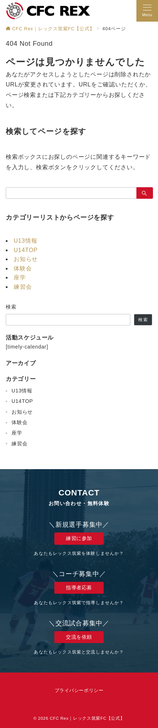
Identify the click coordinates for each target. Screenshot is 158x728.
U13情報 (25, 241)
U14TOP (26, 250)
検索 (11, 307)
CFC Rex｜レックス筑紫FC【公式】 (87, 718)
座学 (20, 277)
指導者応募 (79, 587)
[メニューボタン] (147, 11)
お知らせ (26, 259)
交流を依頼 (79, 637)
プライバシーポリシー (79, 690)
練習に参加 (79, 538)
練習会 (23, 287)
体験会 (23, 268)
